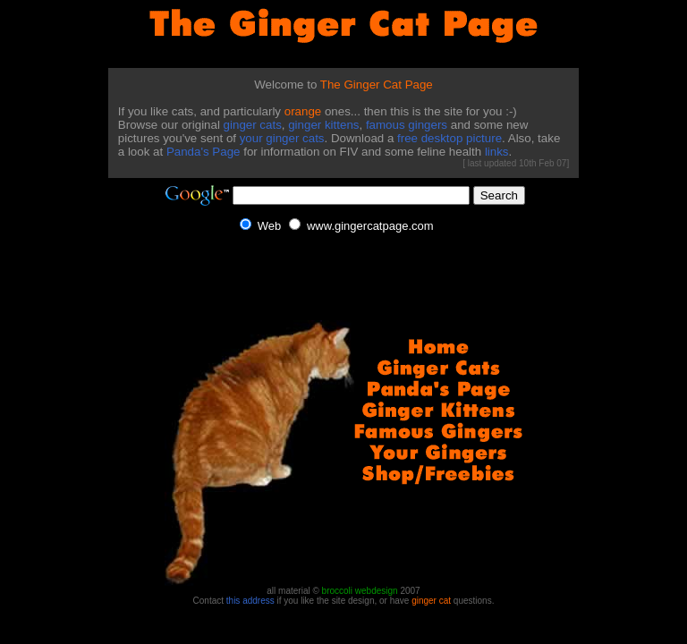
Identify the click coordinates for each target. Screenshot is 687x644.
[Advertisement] (66, 427)
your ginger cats (282, 138)
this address (250, 601)
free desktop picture (449, 138)
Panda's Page (203, 151)
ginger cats (253, 124)
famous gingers (406, 124)
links (497, 151)
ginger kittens (323, 124)
